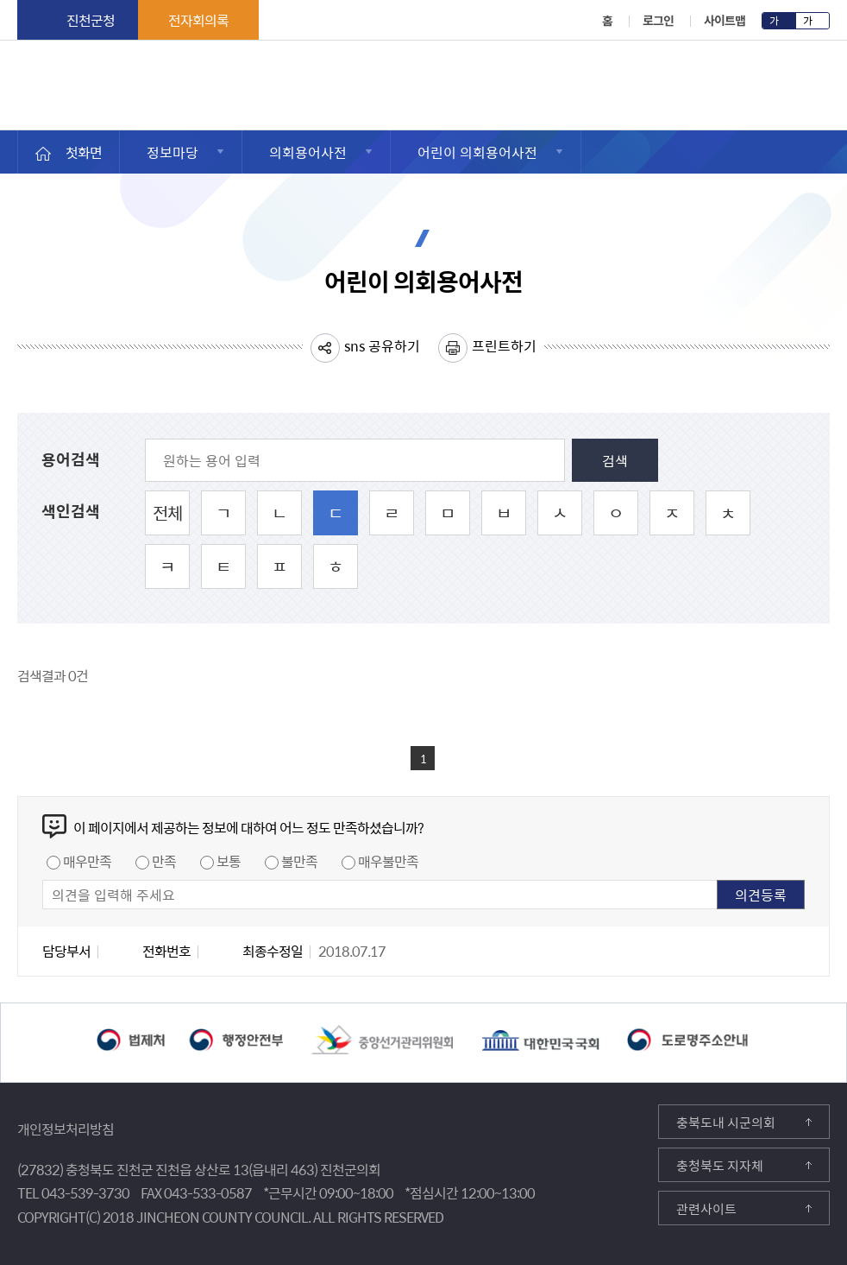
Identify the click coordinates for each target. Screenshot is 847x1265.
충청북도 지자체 (719, 1165)
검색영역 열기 (819, 87)
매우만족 (87, 861)
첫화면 (84, 152)
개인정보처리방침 (65, 1128)
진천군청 (90, 19)
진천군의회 (21, 77)
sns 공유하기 (382, 345)
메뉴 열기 (774, 91)
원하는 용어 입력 (41, 439)
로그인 (658, 19)
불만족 (299, 861)
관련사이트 (706, 1208)
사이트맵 (724, 19)
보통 (228, 861)
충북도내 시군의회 (725, 1122)
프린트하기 (504, 345)
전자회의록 (198, 19)
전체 (167, 512)
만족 (164, 861)
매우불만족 (388, 861)
